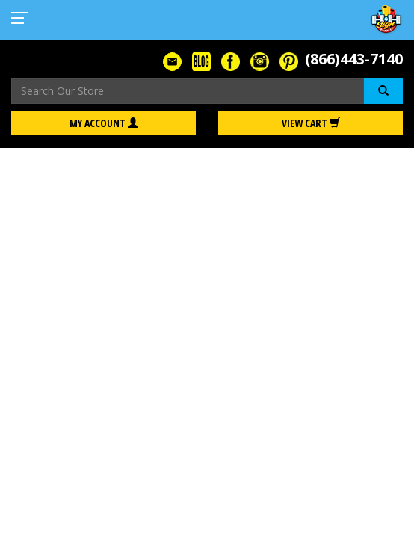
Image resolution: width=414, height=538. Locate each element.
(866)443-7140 (354, 59)
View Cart (311, 123)
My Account (103, 123)
